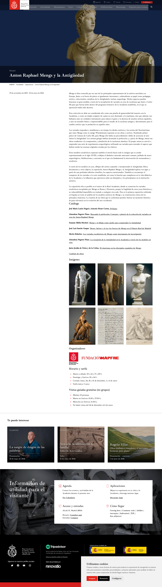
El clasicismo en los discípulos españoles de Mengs (120, 248)
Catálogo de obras (76, 254)
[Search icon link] (152, 7)
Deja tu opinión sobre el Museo (57, 557)
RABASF (11, 84)
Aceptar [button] (91, 578)
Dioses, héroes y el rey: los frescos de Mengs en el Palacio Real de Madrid (120, 228)
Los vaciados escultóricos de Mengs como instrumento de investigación (112, 234)
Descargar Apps (116, 498)
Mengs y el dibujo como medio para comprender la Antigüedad (115, 223)
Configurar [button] (117, 578)
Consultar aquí (76, 515)
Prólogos (113, 208)
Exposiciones (29, 84)
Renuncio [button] (104, 578)
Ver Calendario (69, 498)
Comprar (74, 518)
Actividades (19, 84)
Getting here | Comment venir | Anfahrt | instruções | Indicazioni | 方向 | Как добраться (127, 513)
